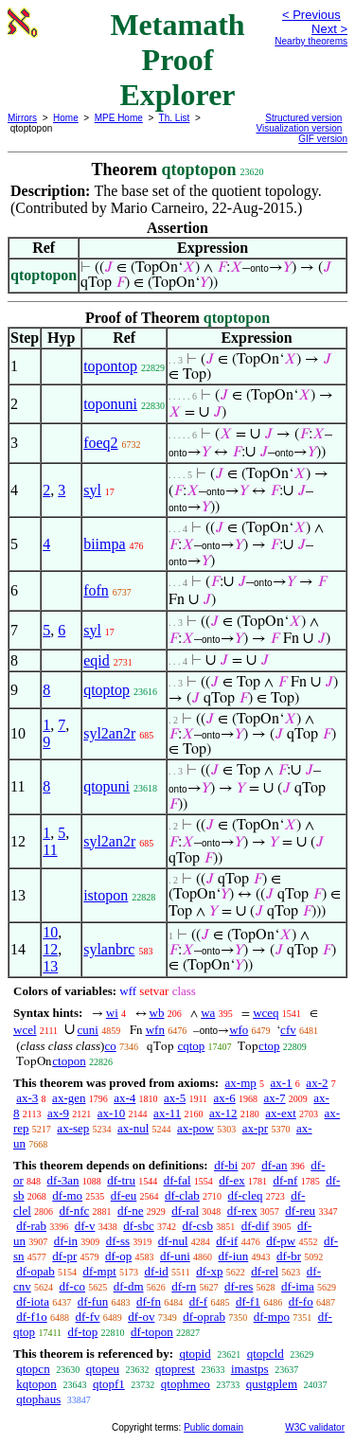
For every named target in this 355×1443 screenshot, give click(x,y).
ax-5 (175, 1098)
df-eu (123, 1195)
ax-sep (73, 1128)
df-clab (182, 1195)
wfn (155, 1030)
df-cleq (245, 1195)
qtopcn (32, 1369)
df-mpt (98, 1271)
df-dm (129, 1286)
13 (50, 966)
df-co (72, 1286)
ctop (268, 1046)
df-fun (93, 1301)
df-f (198, 1301)
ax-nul (133, 1128)
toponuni (110, 404)
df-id (157, 1271)
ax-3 (27, 1098)
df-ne (130, 1210)
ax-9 (58, 1113)
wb (157, 1013)
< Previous (311, 15)
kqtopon (36, 1384)
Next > (329, 29)
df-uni (175, 1256)
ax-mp (241, 1083)
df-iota (32, 1301)
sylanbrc (108, 949)
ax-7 (274, 1098)
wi (112, 1013)
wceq (265, 1013)
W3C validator (315, 1427)
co (109, 1046)
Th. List (174, 118)
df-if (227, 1241)
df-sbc (138, 1226)
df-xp (209, 1271)
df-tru (121, 1180)
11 (50, 850)
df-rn (183, 1286)
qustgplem (271, 1384)
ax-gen (68, 1098)
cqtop (190, 1046)
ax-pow (195, 1128)
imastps (250, 1369)
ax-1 (282, 1083)
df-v (85, 1226)
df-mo (67, 1195)
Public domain (213, 1427)
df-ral (185, 1210)
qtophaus (38, 1399)
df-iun (234, 1256)
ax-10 (112, 1113)
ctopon (68, 1061)
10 (50, 932)
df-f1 (248, 1301)
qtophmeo (185, 1384)
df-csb (197, 1226)
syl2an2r (109, 733)
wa (208, 1013)
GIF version (322, 139)
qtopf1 (109, 1384)
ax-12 (223, 1113)
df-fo (301, 1301)
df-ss (118, 1241)
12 (50, 949)
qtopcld (265, 1353)
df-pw (280, 1241)
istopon (105, 895)
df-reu (300, 1210)
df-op (118, 1256)
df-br (288, 1256)
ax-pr (255, 1128)
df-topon (152, 1332)
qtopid (194, 1353)
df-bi (226, 1165)
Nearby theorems (311, 41)
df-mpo (272, 1316)
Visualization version (299, 128)
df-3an (63, 1180)
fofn (96, 590)
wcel (25, 1030)
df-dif (255, 1226)
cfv (288, 1030)
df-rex (242, 1210)
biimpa (104, 544)
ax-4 (124, 1098)
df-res (238, 1286)
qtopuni (106, 786)
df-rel (264, 1271)
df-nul (173, 1241)
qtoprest (175, 1369)
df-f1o (31, 1316)
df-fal (177, 1180)
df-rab (31, 1226)
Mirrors (22, 118)
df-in (66, 1241)
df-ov (141, 1316)
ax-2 (317, 1083)
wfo (238, 1030)
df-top (83, 1332)
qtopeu (102, 1369)
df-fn (148, 1301)
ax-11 (167, 1113)
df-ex (231, 1180)
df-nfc (75, 1210)
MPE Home (119, 118)
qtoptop (106, 690)
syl (92, 490)
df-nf (285, 1180)
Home (66, 118)
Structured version (303, 118)
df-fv (88, 1316)
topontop (110, 366)
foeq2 (100, 443)
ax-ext (280, 1113)
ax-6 (225, 1098)
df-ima (297, 1286)
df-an (274, 1165)
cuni (88, 1030)
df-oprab (204, 1316)
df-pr (64, 1256)
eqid (96, 660)
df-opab (35, 1271)
